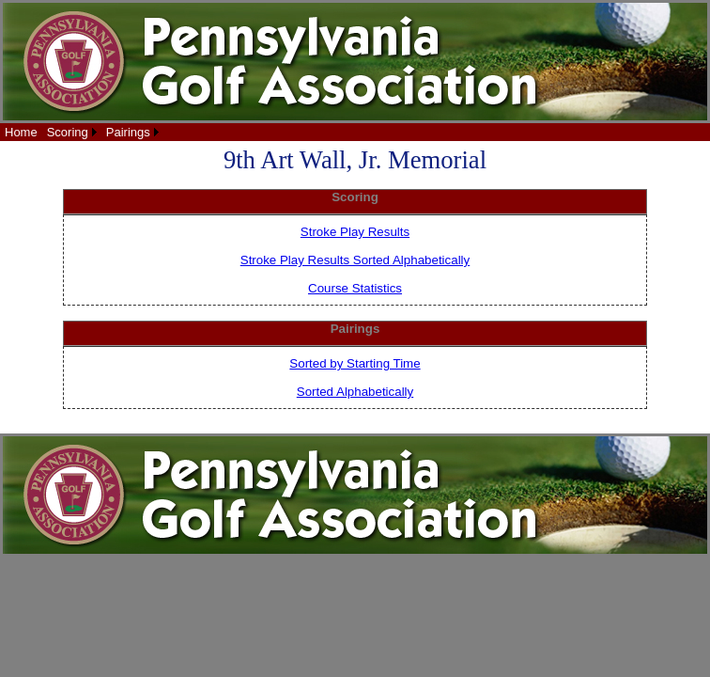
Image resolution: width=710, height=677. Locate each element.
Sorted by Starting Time (354, 363)
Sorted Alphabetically (355, 392)
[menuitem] (21, 132)
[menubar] (81, 132)
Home (21, 132)
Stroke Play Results (355, 232)
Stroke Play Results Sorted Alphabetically (355, 260)
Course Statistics (355, 288)
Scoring (67, 132)
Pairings (128, 132)
